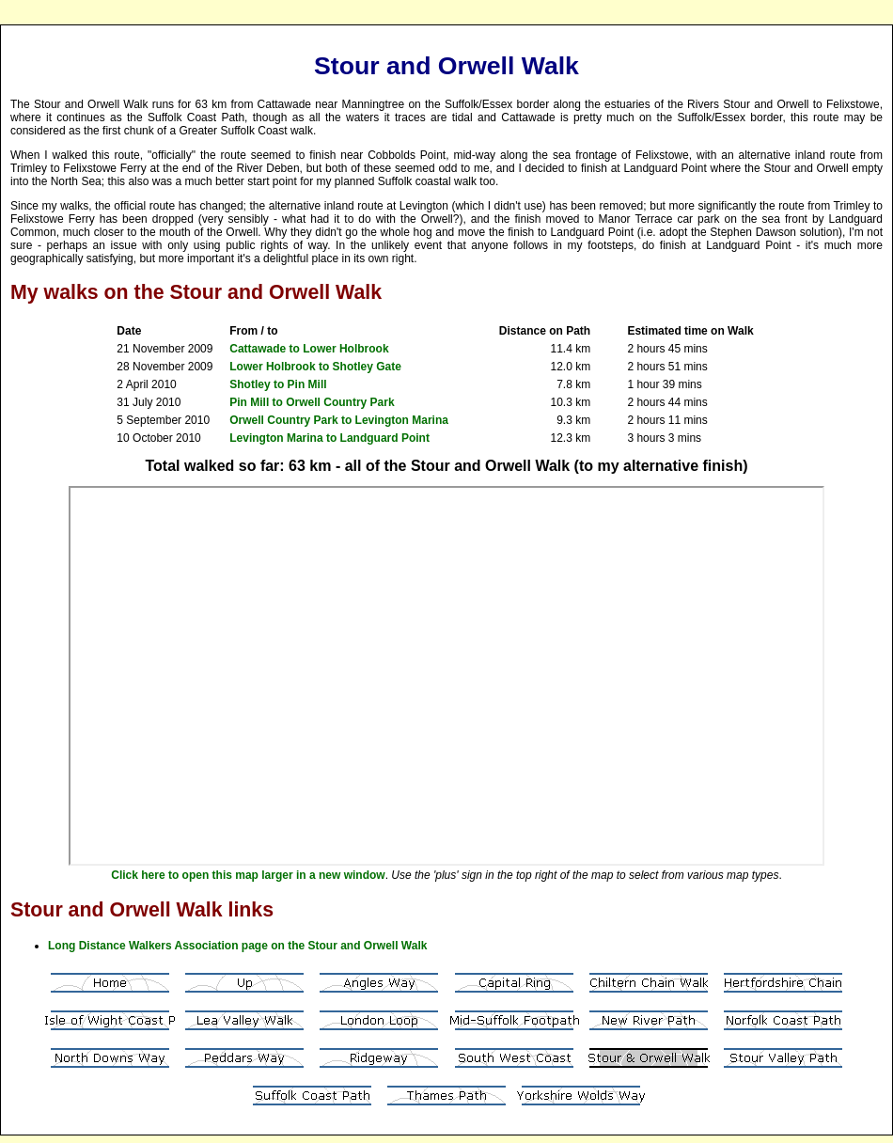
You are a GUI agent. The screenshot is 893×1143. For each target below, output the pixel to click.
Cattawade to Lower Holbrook (308, 348)
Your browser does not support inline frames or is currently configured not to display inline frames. (446, 676)
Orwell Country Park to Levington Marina (338, 420)
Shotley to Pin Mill (277, 384)
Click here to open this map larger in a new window (247, 875)
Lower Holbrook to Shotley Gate (315, 366)
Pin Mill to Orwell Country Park (311, 402)
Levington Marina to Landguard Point (329, 438)
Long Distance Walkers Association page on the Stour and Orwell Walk (237, 945)
